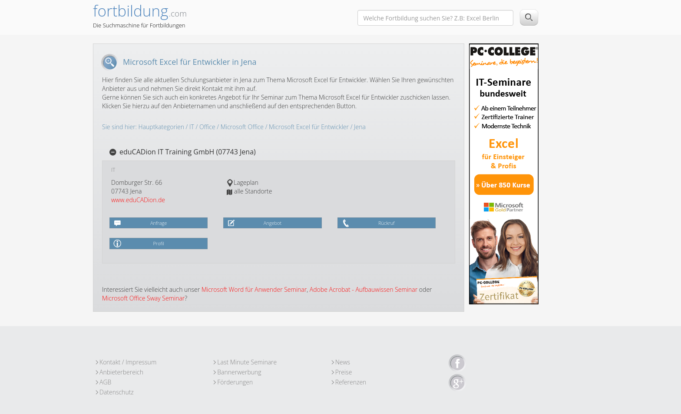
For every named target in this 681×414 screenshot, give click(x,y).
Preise (343, 372)
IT (191, 127)
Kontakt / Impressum (127, 362)
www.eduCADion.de (138, 200)
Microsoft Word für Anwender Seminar (254, 289)
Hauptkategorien (161, 127)
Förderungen (235, 382)
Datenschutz (116, 392)
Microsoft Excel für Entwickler (309, 127)
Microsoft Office (242, 127)
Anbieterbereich (121, 372)
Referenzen (351, 382)
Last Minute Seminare (247, 362)
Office (207, 127)
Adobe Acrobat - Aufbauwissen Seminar (363, 289)
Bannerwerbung (239, 372)
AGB (105, 382)
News (342, 362)
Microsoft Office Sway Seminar (143, 298)
